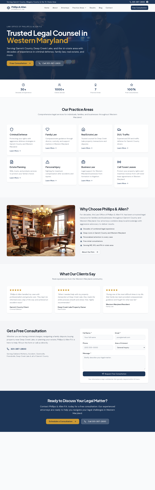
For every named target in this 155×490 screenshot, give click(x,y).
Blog (100, 8)
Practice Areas (79, 8)
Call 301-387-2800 (49, 63)
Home (46, 8)
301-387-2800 (137, 2)
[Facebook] (147, 2)
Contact (109, 8)
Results (93, 8)
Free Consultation (139, 8)
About (55, 8)
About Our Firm (90, 252)
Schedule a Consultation (62, 421)
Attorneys (65, 8)
